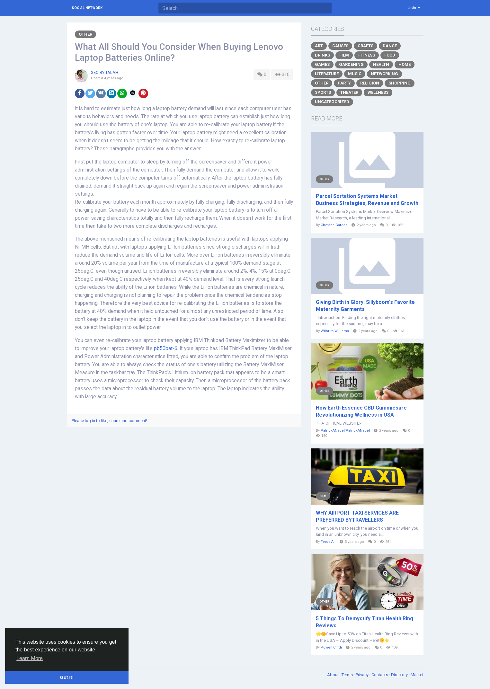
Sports (323, 92)
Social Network (87, 8)
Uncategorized (332, 101)
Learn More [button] (29, 658)
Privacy (363, 674)
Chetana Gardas (334, 225)
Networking (384, 73)
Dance (390, 45)
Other (85, 34)
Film (344, 55)
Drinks (322, 55)
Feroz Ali (328, 542)
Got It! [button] (67, 677)
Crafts (365, 45)
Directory (400, 674)
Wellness (378, 92)
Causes (340, 45)
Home (404, 64)
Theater (349, 92)
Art (319, 45)
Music (354, 73)
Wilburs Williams (335, 331)
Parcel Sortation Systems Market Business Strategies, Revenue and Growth (367, 199)
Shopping (399, 83)
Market (417, 674)
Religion (369, 83)
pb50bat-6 (165, 348)
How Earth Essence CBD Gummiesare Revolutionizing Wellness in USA (361, 411)
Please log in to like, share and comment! (109, 420)
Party (344, 83)
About (333, 674)
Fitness (366, 55)
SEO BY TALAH (104, 72)
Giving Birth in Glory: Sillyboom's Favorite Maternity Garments (365, 305)
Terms (348, 674)
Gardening (351, 64)
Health (381, 64)
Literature (327, 73)
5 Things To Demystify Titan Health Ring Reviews (364, 622)
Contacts (380, 674)
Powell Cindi (331, 647)
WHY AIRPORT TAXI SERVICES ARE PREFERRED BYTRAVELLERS (357, 516)
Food (389, 55)
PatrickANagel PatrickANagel (345, 430)
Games (322, 64)
